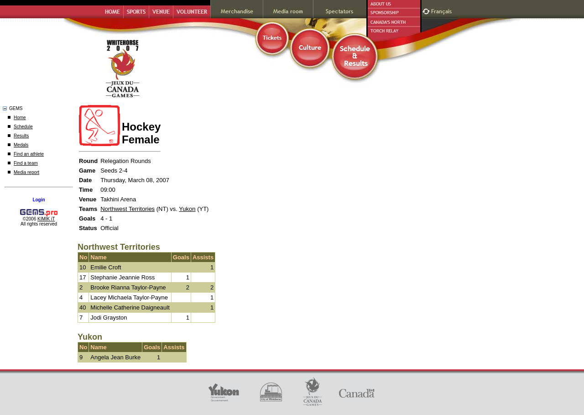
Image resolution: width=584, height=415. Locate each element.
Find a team (26, 163)
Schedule (23, 126)
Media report (26, 172)
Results (21, 135)
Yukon (187, 208)
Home (20, 117)
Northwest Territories (127, 208)
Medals (21, 144)
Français (442, 10)
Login (38, 199)
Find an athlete (29, 154)
